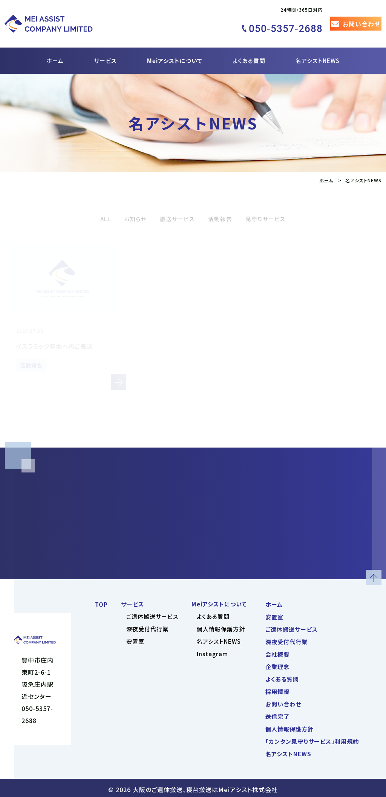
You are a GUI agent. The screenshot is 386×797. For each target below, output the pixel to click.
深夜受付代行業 (147, 626)
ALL (94, 205)
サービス (105, 48)
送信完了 (277, 713)
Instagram (212, 651)
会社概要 (277, 651)
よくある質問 (249, 48)
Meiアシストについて (174, 48)
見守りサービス (274, 205)
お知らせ (127, 205)
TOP (101, 601)
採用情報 (277, 688)
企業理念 (277, 664)
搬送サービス (175, 205)
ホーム (55, 48)
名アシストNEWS (318, 48)
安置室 (135, 638)
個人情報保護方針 (221, 626)
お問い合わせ (283, 701)
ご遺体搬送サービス (152, 613)
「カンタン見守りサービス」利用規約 (312, 738)
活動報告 (223, 205)
